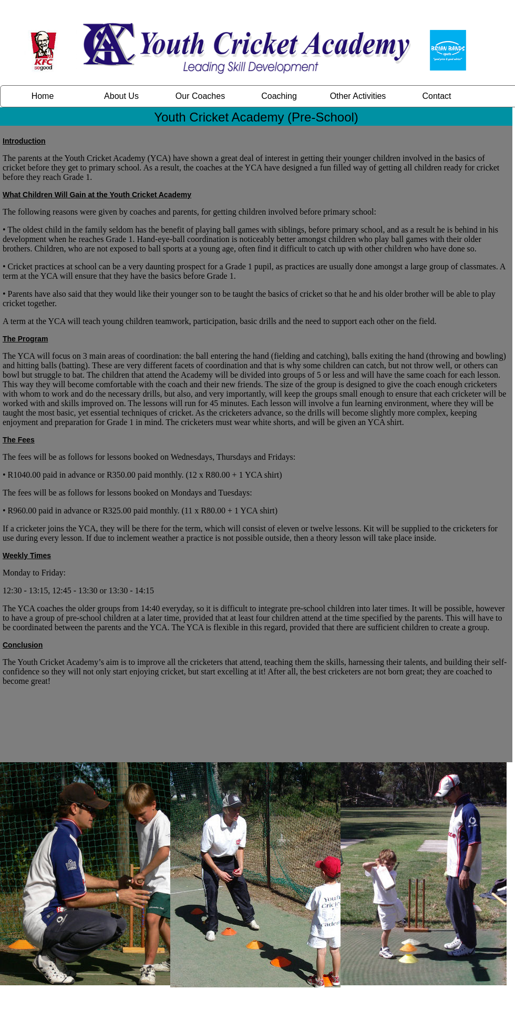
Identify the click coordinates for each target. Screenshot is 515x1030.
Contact (436, 96)
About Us (121, 96)
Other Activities (358, 96)
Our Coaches (200, 96)
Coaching (279, 96)
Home (43, 96)
